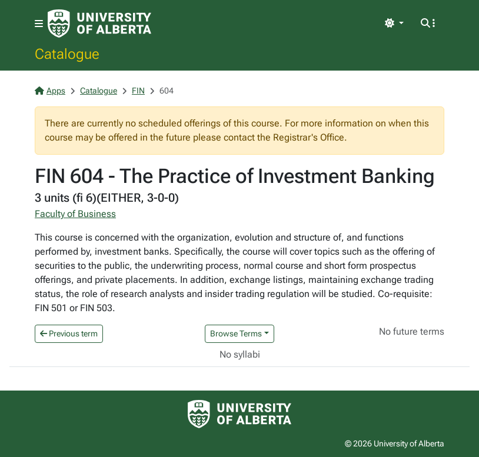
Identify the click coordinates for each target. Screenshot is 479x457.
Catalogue (67, 53)
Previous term (69, 333)
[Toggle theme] (394, 23)
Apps (50, 90)
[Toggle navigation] (39, 24)
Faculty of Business (75, 213)
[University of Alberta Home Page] (99, 23)
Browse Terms (236, 333)
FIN (138, 90)
